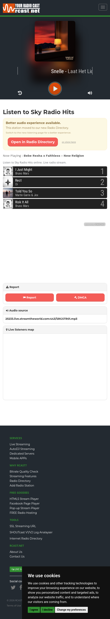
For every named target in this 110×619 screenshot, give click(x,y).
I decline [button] (47, 609)
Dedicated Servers (22, 453)
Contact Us (17, 556)
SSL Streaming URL (23, 526)
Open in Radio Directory (33, 142)
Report (29, 297)
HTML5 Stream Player (24, 499)
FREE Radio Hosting (23, 513)
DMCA (80, 297)
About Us (16, 552)
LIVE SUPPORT (21, 569)
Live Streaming (20, 444)
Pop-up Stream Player (24, 508)
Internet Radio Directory (26, 538)
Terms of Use (14, 605)
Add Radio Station (22, 485)
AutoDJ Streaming (22, 449)
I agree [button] (34, 609)
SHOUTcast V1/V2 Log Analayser (31, 532)
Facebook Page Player (25, 503)
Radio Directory (20, 481)
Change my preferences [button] (71, 609)
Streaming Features (23, 476)
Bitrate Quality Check (24, 471)
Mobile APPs (18, 458)
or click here (69, 141)
